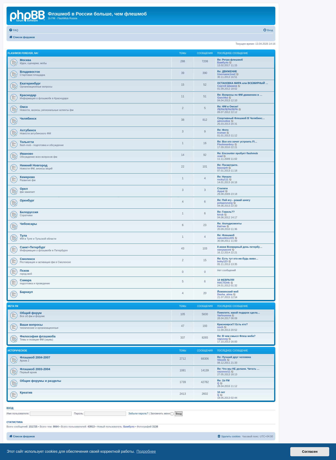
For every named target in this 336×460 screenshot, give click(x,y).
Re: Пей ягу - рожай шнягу (233, 200)
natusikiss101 (225, 238)
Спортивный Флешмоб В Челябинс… (241, 118)
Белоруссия (29, 212)
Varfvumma (224, 315)
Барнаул (26, 292)
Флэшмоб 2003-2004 (35, 369)
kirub (220, 214)
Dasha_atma (224, 294)
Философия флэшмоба (38, 336)
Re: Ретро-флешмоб (230, 59)
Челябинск (28, 118)
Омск (24, 107)
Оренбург (27, 200)
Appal (220, 191)
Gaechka (222, 97)
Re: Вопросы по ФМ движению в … (239, 94)
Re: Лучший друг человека (234, 357)
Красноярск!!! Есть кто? (232, 324)
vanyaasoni (224, 249)
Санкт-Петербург (33, 247)
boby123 (222, 261)
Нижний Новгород (33, 165)
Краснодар (28, 95)
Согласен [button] (310, 451)
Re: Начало (224, 176)
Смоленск (27, 259)
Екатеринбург (30, 83)
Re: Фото (223, 129)
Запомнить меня (162, 413)
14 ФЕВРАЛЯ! (225, 279)
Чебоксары (28, 224)
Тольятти (27, 142)
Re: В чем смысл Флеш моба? (236, 336)
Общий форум (31, 313)
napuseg (222, 338)
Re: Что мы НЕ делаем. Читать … (238, 368)
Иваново (26, 153)
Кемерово (27, 177)
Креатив (26, 392)
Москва (25, 60)
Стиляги (222, 188)
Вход (10, 408)
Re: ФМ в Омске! (227, 106)
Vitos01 (221, 359)
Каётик (221, 226)
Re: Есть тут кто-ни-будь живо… (237, 258)
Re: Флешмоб (225, 235)
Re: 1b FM (223, 380)
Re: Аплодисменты (229, 223)
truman (221, 132)
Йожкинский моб (227, 291)
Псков (24, 270)
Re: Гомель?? (226, 211)
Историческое (17, 350)
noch (220, 327)
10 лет (221, 392)
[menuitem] (13, 30)
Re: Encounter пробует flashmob (237, 153)
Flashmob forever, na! (23, 53)
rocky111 (222, 179)
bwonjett (222, 167)
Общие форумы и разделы (40, 381)
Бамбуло (222, 62)
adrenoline (223, 121)
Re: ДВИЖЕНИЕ (227, 71)
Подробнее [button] (146, 451)
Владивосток (30, 71)
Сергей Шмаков (227, 85)
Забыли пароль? (138, 413)
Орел (24, 188)
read (220, 156)
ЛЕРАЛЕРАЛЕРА (227, 109)
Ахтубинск (28, 130)
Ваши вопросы (31, 324)
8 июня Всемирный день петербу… (239, 246)
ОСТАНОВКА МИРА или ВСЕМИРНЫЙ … (242, 83)
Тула (23, 235)
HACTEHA (223, 282)
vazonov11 (223, 371)
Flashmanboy (225, 144)
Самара (25, 280)
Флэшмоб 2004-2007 (35, 357)
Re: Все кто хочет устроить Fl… (237, 141)
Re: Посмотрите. (227, 165)
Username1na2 (226, 74)
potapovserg (225, 202)
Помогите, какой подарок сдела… (238, 312)
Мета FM (13, 306)
